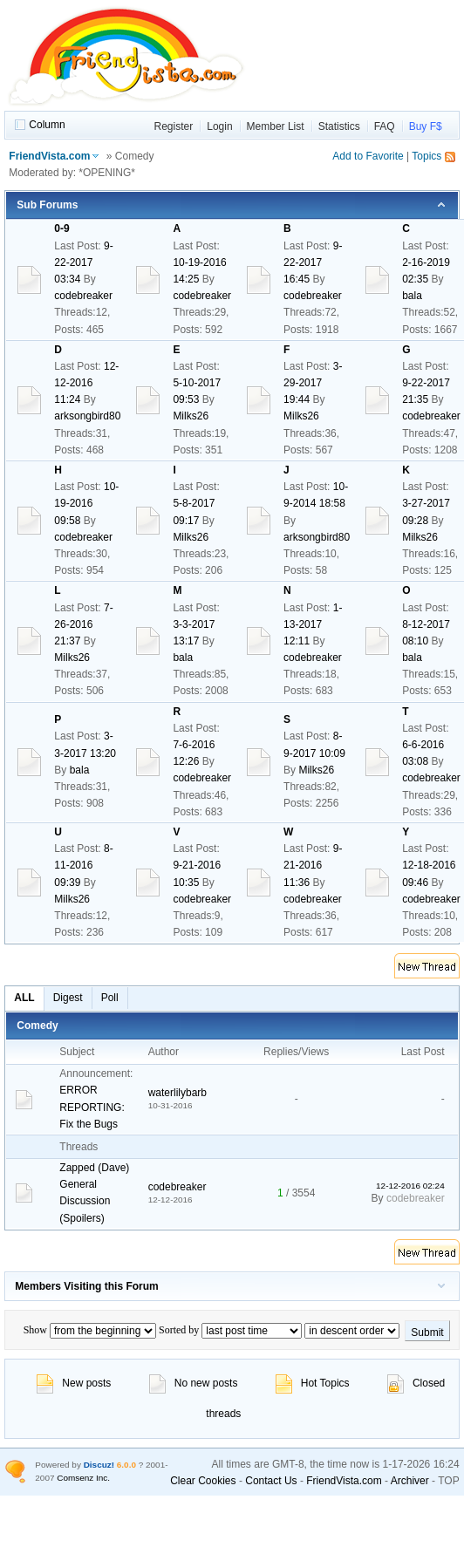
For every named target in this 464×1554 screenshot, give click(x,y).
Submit (427, 1332)
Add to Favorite (367, 156)
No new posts (193, 1383)
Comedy (37, 1025)
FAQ (384, 126)
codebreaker (83, 296)
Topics (426, 156)
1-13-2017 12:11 (312, 624)
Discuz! (99, 1464)
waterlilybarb (177, 1093)
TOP (448, 1481)
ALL (24, 998)
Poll (110, 998)
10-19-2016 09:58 (86, 503)
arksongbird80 (87, 416)
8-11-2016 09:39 (83, 865)
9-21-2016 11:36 (312, 865)
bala (412, 296)
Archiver (410, 1481)
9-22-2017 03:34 (83, 262)
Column (47, 125)
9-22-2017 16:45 (312, 262)
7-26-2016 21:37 (83, 624)
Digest (68, 998)
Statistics (339, 126)
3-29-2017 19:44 (312, 383)
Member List (275, 126)
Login (219, 126)
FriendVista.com (49, 156)
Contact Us (271, 1481)
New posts (74, 1383)
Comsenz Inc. (83, 1477)
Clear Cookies (202, 1481)
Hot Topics (313, 1383)
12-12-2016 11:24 (86, 383)
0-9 (61, 228)
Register (174, 126)
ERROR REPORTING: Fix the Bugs (91, 1106)
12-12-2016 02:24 (410, 1185)
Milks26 (190, 416)
